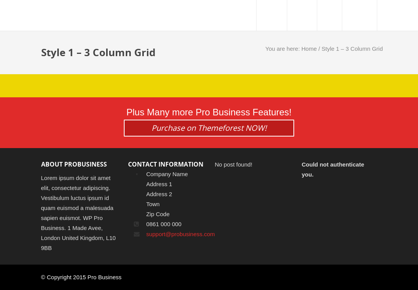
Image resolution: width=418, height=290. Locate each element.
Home (309, 48)
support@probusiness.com (180, 234)
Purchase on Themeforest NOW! (209, 128)
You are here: (283, 48)
